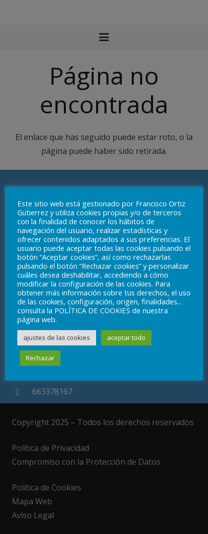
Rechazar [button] (40, 357)
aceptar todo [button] (126, 337)
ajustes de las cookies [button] (56, 337)
